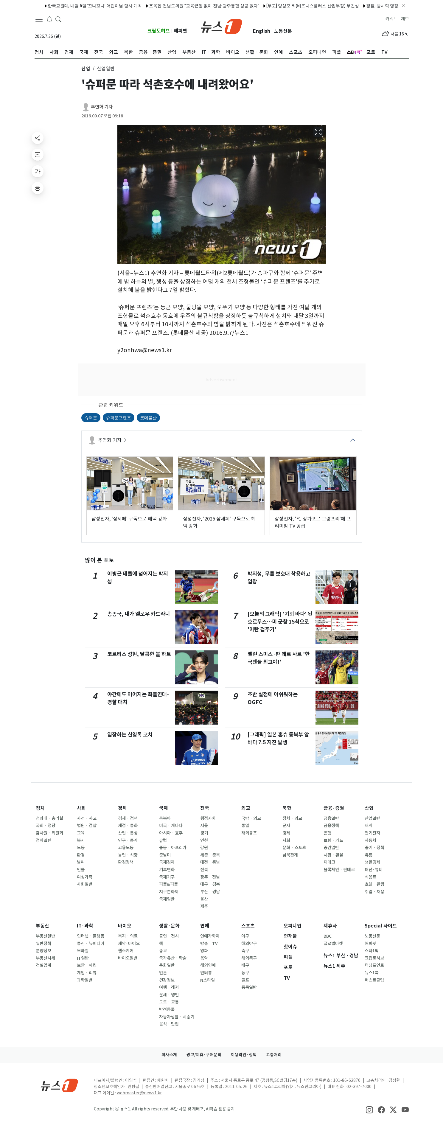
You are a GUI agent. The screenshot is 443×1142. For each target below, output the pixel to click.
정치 (40, 808)
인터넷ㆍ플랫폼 (90, 936)
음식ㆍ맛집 (169, 1024)
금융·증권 (334, 808)
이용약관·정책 (244, 1054)
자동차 (370, 840)
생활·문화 (169, 926)
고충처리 (274, 1054)
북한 (286, 808)
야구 (245, 936)
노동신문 (283, 31)
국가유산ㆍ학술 (172, 958)
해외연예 (208, 965)
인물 (81, 869)
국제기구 (167, 877)
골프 (245, 980)
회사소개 (169, 1054)
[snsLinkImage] (369, 1110)
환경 (81, 855)
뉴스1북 (372, 972)
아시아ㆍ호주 (171, 833)
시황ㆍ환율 (333, 855)
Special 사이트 (381, 926)
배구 (245, 965)
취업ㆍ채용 (374, 891)
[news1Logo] (59, 1085)
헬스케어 (125, 950)
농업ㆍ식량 (128, 855)
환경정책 (125, 862)
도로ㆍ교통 (169, 1002)
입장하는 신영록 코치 (130, 734)
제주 (204, 906)
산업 (369, 808)
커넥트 (391, 18)
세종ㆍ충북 (210, 855)
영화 (204, 950)
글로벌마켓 (333, 943)
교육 (81, 833)
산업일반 (372, 818)
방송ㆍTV (209, 943)
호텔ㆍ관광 (374, 884)
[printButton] (37, 188)
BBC (328, 936)
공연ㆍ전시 (169, 936)
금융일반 (331, 818)
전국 (204, 808)
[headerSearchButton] (58, 19)
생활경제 (372, 862)
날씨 (81, 862)
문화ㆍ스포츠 (294, 847)
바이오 (124, 926)
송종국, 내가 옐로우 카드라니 (138, 613)
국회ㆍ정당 (45, 825)
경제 (122, 808)
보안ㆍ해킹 (87, 965)
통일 (245, 825)
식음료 (370, 877)
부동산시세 (45, 958)
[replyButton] (37, 155)
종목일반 (249, 987)
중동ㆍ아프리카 (172, 847)
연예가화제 (210, 936)
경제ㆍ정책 (128, 818)
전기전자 (372, 833)
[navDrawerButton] (39, 19)
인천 (204, 840)
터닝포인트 (374, 965)
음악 (204, 958)
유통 (368, 855)
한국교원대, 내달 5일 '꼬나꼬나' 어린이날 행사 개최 (79, 5)
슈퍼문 (91, 417)
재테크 (329, 862)
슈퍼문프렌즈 (118, 417)
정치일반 (43, 840)
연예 (204, 926)
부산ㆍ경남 (210, 891)
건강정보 (167, 980)
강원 (204, 847)
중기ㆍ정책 (374, 847)
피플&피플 (168, 884)
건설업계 (43, 965)
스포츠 (248, 926)
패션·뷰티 (374, 869)
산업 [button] (85, 69)
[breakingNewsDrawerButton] (49, 19)
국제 (163, 808)
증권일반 (331, 847)
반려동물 (167, 1009)
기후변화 (167, 869)
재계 (368, 825)
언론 (163, 972)
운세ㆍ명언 (169, 994)
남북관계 (290, 855)
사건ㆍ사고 (87, 818)
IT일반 (83, 958)
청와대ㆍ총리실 (49, 818)
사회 (81, 808)
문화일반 (167, 965)
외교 (245, 808)
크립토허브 (158, 31)
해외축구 (249, 958)
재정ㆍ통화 (128, 825)
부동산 (42, 926)
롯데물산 (148, 417)
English (261, 31)
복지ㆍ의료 (128, 936)
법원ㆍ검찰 (87, 825)
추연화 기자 (102, 107)
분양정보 (43, 950)
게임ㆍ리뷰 (87, 972)
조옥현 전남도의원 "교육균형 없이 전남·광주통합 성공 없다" (188, 5)
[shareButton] (37, 138)
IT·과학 (85, 926)
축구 (245, 950)
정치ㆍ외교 (292, 818)
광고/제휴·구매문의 (203, 1054)
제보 (405, 18)
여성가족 (84, 877)
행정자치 (208, 818)
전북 (204, 869)
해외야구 (249, 943)
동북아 (165, 818)
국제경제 (167, 862)
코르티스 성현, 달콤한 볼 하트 (139, 654)
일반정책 (43, 943)
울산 (204, 899)
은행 (327, 833)
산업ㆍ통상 (128, 833)
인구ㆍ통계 (128, 840)
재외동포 (249, 833)
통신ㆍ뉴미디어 (90, 943)
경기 (204, 833)
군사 (286, 825)
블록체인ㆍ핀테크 (339, 869)
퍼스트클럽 (374, 980)
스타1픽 (372, 950)
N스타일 (207, 980)
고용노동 (125, 847)
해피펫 (180, 31)
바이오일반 (127, 958)
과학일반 (84, 980)
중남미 (165, 855)
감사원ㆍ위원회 (49, 833)
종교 (163, 950)
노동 (81, 847)
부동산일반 (45, 936)
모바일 (82, 950)
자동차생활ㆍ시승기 (176, 1017)
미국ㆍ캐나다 (171, 825)
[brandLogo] (221, 26)
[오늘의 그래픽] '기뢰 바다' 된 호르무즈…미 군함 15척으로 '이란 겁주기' (280, 621)
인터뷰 (206, 972)
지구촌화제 (168, 891)
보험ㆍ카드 (333, 840)
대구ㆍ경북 (210, 884)
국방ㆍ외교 (251, 818)
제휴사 (330, 926)
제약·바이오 (129, 943)
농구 (245, 972)
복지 (81, 840)
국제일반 (167, 899)
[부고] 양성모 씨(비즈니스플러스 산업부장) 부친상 (297, 5)
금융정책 (331, 825)
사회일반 (84, 884)
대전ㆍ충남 (210, 862)
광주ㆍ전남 (210, 877)
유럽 (163, 840)
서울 (204, 825)
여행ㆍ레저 (169, 987)
